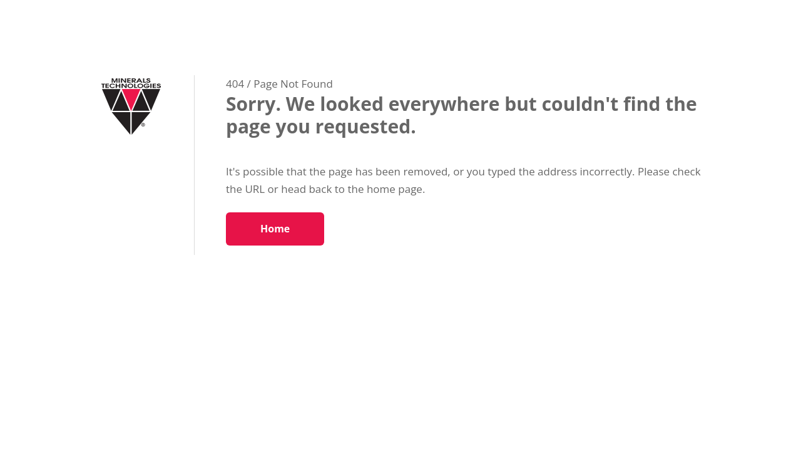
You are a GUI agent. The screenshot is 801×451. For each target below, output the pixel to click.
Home (275, 229)
